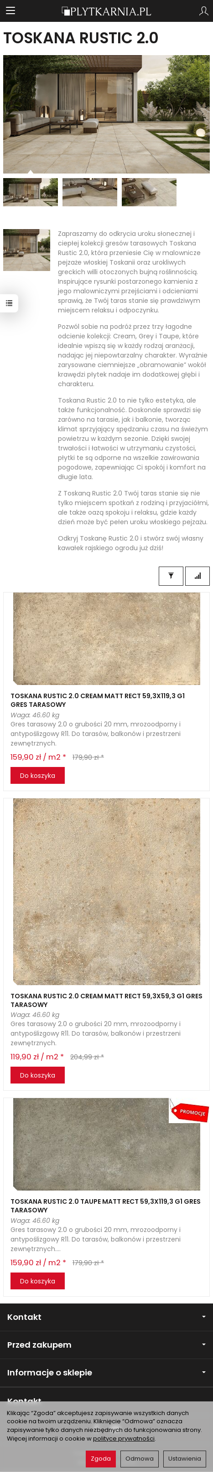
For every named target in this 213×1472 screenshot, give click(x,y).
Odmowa (139, 1458)
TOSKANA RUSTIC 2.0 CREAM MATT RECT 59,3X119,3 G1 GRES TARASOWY (97, 700)
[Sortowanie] (197, 576)
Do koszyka (37, 775)
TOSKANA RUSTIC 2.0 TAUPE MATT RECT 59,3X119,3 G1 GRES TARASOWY (105, 1206)
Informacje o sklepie (106, 1372)
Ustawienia (184, 1458)
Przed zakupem (106, 1344)
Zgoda (101, 1458)
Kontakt (106, 1317)
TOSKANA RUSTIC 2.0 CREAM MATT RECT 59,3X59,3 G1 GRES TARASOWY (106, 1000)
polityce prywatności (124, 1438)
